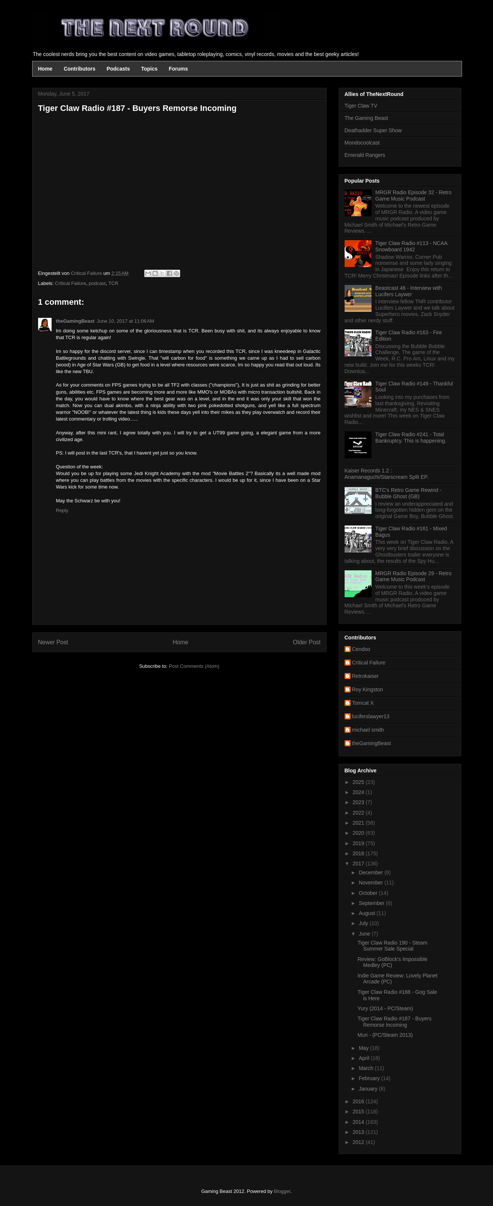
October (369, 893)
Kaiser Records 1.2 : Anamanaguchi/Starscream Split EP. (387, 474)
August (367, 913)
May (364, 1048)
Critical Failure (70, 283)
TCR (113, 283)
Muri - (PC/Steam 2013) (385, 1035)
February (370, 1078)
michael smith (368, 730)
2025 (359, 782)
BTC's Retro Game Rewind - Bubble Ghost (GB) (408, 493)
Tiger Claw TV (361, 106)
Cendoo (361, 649)
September (372, 903)
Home (45, 69)
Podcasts (118, 69)
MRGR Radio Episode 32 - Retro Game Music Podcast (413, 195)
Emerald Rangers (365, 155)
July (364, 923)
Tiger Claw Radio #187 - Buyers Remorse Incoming (394, 1022)
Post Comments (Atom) (194, 666)
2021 (359, 823)
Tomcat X (363, 703)
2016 (359, 1101)
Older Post (307, 642)
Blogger (282, 1191)
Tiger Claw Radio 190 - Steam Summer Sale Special (392, 946)
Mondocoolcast (362, 143)
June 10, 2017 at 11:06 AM (125, 321)
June (365, 934)
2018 (359, 853)
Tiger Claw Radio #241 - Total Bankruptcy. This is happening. (410, 437)
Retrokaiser (365, 676)
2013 (359, 1132)
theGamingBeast (75, 321)
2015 (359, 1111)
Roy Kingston (367, 689)
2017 (359, 863)
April (365, 1058)
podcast (97, 283)
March (367, 1068)
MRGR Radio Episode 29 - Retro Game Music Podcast (413, 576)
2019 (359, 843)
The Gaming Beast (366, 118)
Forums (178, 69)
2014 (359, 1122)
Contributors (79, 69)
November (371, 883)
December (371, 872)
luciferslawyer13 (370, 716)
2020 (359, 833)
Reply (62, 510)
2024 (359, 792)
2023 (359, 802)
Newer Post (53, 642)
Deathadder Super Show (373, 130)
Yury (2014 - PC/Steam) (385, 1008)
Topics (149, 69)
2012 (359, 1142)
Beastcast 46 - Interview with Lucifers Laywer (408, 291)
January (369, 1089)
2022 (359, 813)
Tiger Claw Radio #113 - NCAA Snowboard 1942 (411, 246)
